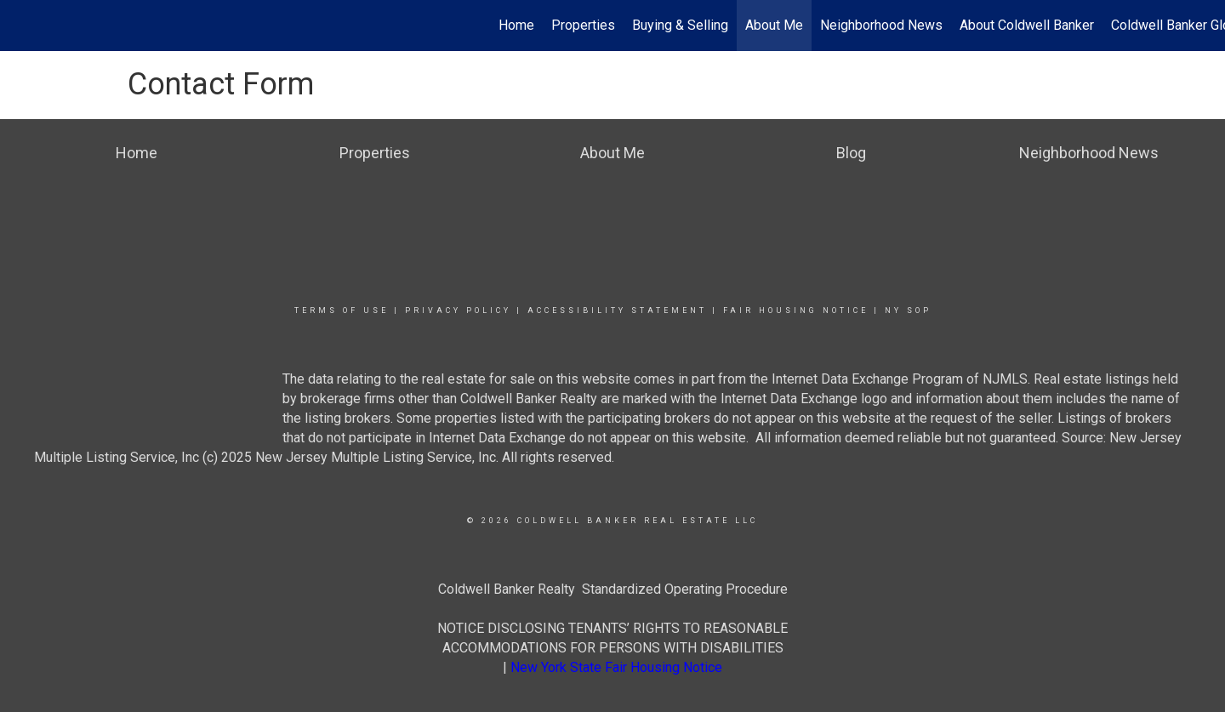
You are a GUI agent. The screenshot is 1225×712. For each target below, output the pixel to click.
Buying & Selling (680, 25)
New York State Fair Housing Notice (616, 667)
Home (516, 25)
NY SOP (908, 310)
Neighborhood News (881, 25)
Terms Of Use (341, 310)
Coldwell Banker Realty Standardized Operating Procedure (613, 589)
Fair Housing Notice (796, 310)
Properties (583, 25)
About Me (774, 25)
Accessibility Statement (617, 310)
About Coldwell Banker (1027, 25)
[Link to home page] (22, 25)
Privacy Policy (458, 310)
